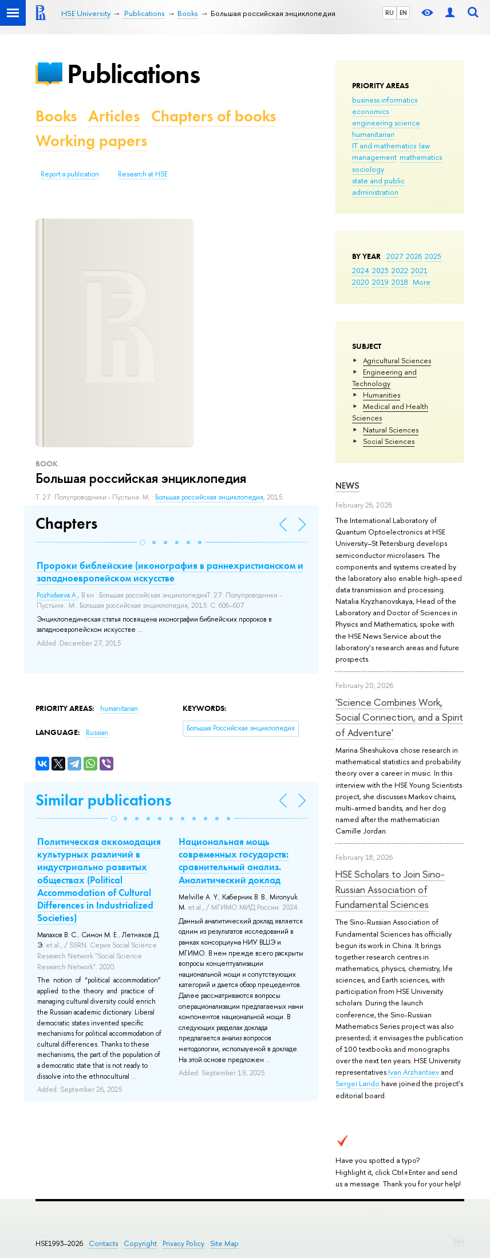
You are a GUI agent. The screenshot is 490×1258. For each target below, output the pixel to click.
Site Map (224, 1243)
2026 (414, 256)
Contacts (103, 1243)
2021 (419, 270)
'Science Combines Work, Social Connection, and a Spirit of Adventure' (399, 717)
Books (56, 116)
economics (370, 111)
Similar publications (103, 800)
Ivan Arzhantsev (413, 1072)
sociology (368, 169)
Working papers (91, 141)
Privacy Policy (183, 1243)
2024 (360, 270)
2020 (360, 282)
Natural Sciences (390, 429)
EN (403, 13)
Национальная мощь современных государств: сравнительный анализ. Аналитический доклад (234, 860)
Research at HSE (143, 174)
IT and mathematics (384, 145)
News (347, 485)
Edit (459, 1241)
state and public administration (378, 186)
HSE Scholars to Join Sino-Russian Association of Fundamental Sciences (390, 889)
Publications (133, 73)
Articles (114, 116)
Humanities (381, 395)
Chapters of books (213, 116)
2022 (400, 270)
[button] (142, 542)
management (374, 157)
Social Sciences (388, 441)
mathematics (421, 157)
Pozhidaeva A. (57, 595)
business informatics (384, 100)
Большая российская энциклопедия (209, 497)
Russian (97, 732)
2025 (433, 256)
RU (389, 13)
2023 (380, 270)
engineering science (386, 122)
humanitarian (373, 134)
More (421, 282)
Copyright (140, 1243)
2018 (400, 282)
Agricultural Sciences (397, 360)
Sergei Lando (357, 1083)
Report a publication (70, 174)
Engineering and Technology (384, 377)
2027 (394, 256)
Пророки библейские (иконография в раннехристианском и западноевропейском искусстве (170, 571)
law (424, 145)
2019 (380, 282)
